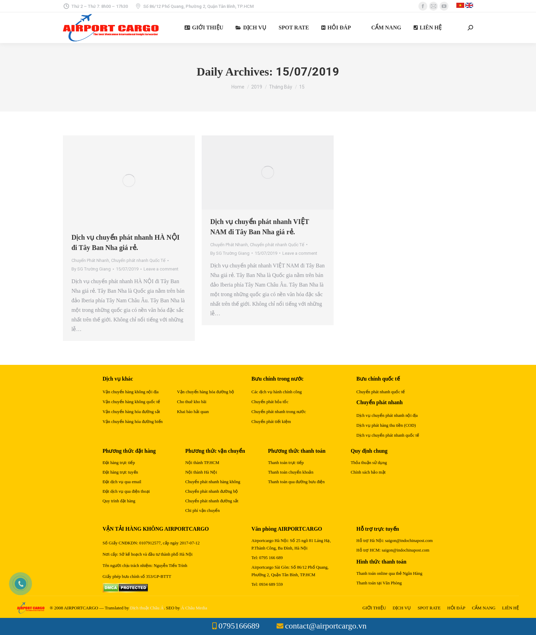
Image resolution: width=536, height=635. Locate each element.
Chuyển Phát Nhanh (90, 260)
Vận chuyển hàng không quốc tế (131, 401)
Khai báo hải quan (193, 411)
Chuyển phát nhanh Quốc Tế (138, 260)
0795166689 (238, 625)
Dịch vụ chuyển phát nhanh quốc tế (388, 435)
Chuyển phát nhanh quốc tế (381, 391)
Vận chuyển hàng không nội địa (131, 391)
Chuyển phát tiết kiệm (271, 421)
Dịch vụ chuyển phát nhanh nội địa (387, 415)
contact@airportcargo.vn (325, 625)
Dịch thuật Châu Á (146, 607)
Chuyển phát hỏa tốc (270, 401)
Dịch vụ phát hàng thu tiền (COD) (386, 425)
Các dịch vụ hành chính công (277, 391)
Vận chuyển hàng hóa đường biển (133, 421)
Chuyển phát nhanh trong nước (279, 411)
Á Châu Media (194, 607)
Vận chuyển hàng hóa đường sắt (131, 411)
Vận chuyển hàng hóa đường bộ (205, 391)
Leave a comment (161, 269)
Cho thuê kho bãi (191, 401)
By (91, 269)
